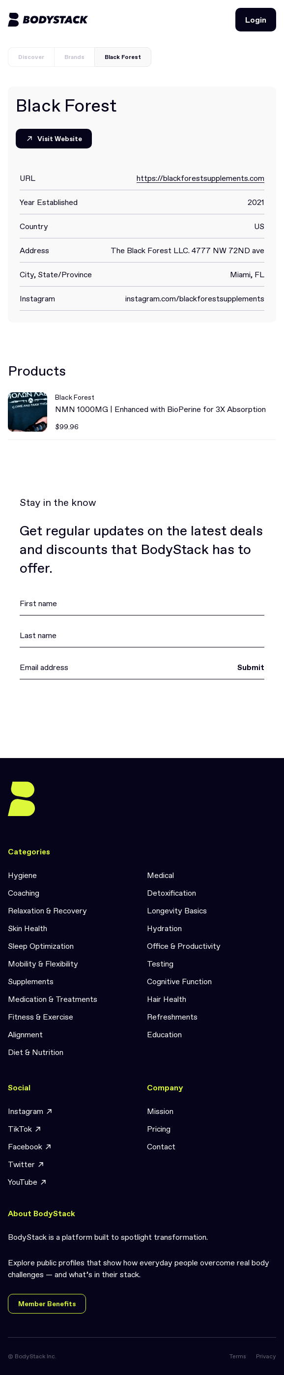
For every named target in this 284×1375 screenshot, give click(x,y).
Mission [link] (160, 1111)
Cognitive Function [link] (179, 981)
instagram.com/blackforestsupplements (194, 298)
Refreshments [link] (172, 1016)
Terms (237, 1356)
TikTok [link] (25, 1129)
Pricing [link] (158, 1128)
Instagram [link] (30, 1111)
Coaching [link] (23, 892)
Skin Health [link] (27, 928)
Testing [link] (160, 963)
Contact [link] (161, 1146)
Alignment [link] (25, 1034)
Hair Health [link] (166, 999)
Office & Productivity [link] (184, 945)
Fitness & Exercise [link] (40, 1016)
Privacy (266, 1356)
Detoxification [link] (171, 892)
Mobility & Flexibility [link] (43, 963)
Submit (250, 667)
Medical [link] (160, 875)
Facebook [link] (30, 1146)
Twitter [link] (26, 1164)
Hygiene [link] (22, 875)
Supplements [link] (31, 981)
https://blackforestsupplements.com (200, 178)
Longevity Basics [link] (177, 910)
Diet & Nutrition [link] (35, 1052)
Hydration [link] (164, 928)
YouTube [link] (27, 1182)
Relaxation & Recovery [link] (47, 910)
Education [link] (164, 1034)
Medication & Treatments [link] (52, 999)
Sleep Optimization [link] (41, 945)
